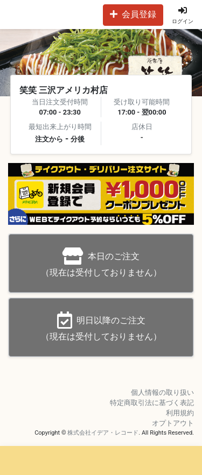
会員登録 (133, 14)
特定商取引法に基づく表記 (152, 403)
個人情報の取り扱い (162, 392)
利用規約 (180, 413)
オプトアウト (173, 423)
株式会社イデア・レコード (102, 432)
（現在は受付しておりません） (101, 262)
